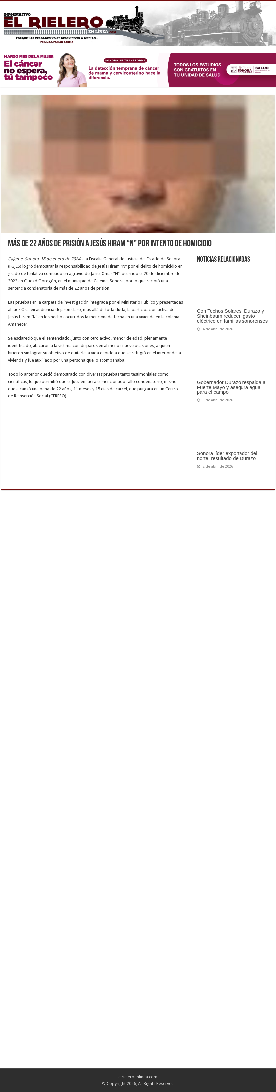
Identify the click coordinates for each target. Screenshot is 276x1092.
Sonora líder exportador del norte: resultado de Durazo (227, 455)
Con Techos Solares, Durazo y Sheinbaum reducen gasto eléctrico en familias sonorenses (232, 316)
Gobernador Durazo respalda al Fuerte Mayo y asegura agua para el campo (232, 387)
